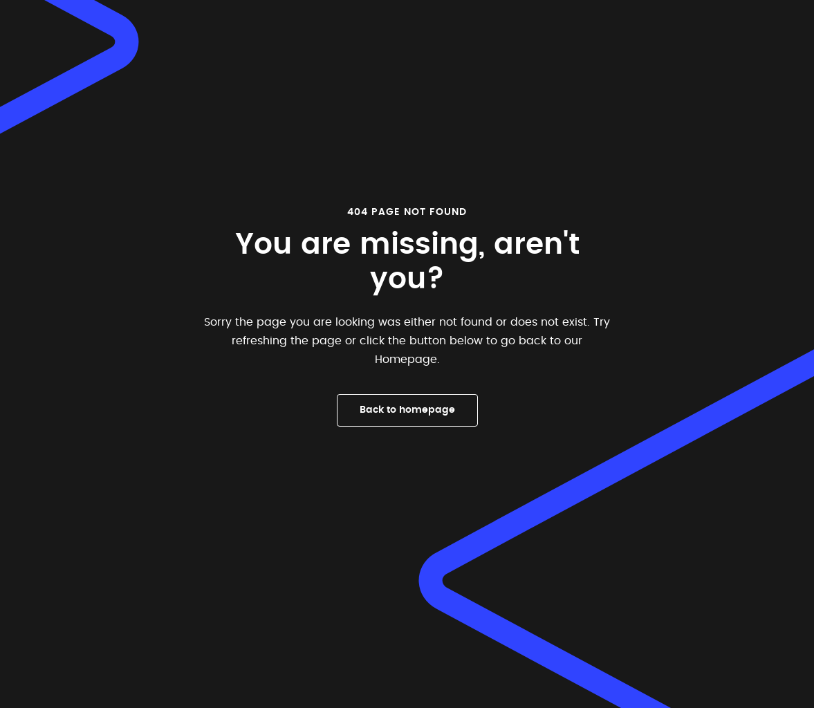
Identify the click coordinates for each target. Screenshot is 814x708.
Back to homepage (407, 410)
